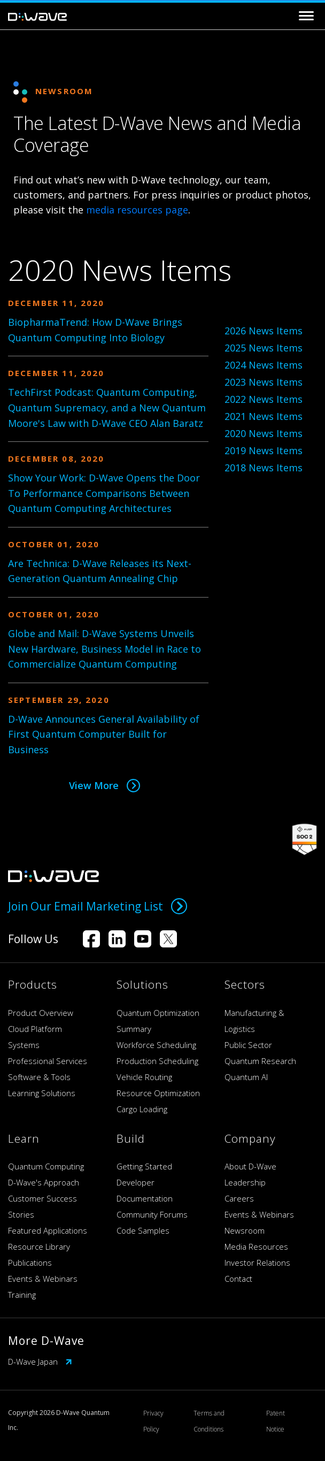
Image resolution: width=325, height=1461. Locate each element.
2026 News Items (264, 330)
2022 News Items (264, 399)
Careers (239, 1198)
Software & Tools (39, 1077)
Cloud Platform (35, 1028)
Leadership (245, 1182)
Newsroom (245, 1230)
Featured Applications (47, 1230)
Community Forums (152, 1214)
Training (22, 1294)
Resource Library (39, 1246)
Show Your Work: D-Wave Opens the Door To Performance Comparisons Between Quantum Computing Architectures (104, 493)
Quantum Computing (46, 1166)
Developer (135, 1182)
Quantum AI (246, 1077)
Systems (24, 1044)
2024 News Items (264, 364)
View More (104, 785)
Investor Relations (257, 1262)
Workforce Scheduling (156, 1044)
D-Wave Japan (40, 1361)
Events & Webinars (43, 1278)
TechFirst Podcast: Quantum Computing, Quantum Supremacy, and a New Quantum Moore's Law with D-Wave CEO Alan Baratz (107, 408)
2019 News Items (264, 450)
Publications (30, 1262)
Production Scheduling (157, 1060)
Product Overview (40, 1012)
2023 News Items (264, 382)
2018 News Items (264, 467)
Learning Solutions (41, 1093)
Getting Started (144, 1166)
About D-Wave (250, 1166)
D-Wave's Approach (43, 1182)
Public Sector (248, 1044)
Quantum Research (260, 1060)
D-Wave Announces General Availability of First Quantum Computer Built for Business (103, 734)
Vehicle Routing (144, 1077)
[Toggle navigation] (306, 16)
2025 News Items (264, 347)
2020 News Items (264, 433)
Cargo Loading (142, 1109)
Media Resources (256, 1246)
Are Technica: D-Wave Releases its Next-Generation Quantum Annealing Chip (99, 571)
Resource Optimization (158, 1093)
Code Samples (143, 1230)
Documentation (145, 1198)
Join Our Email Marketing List (97, 906)
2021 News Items (264, 416)
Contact (238, 1278)
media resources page (137, 209)
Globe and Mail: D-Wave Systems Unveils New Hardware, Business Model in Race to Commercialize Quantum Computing (104, 649)
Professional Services (47, 1060)
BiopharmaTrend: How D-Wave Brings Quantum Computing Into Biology (95, 330)
